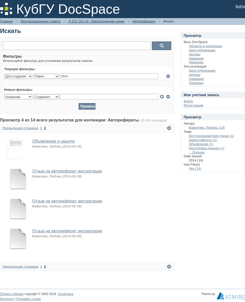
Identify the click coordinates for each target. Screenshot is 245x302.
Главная (6, 21)
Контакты (6, 299)
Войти (240, 6)
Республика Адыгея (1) (206, 148)
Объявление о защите (53, 141)
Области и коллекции (205, 46)
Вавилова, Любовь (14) (207, 127)
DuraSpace (65, 294)
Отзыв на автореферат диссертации (67, 171)
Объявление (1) (201, 144)
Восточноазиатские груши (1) (211, 136)
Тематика (196, 62)
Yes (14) (195, 168)
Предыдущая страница (20, 128)
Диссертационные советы (41, 21)
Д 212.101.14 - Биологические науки (96, 21)
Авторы (194, 54)
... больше (197, 152)
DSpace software (12, 294)
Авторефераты (143, 21)
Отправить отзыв (28, 299)
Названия (196, 58)
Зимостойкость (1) (203, 140)
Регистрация (193, 105)
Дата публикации (202, 50)
